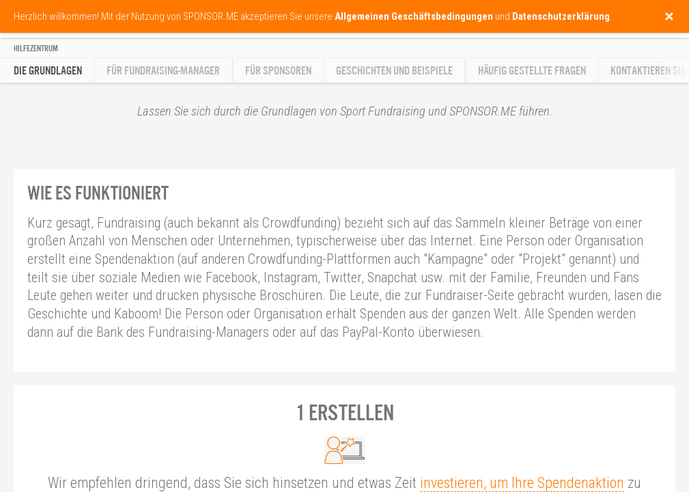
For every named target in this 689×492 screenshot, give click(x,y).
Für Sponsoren (278, 71)
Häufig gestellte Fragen (532, 71)
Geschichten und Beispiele (394, 71)
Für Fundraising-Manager (163, 71)
